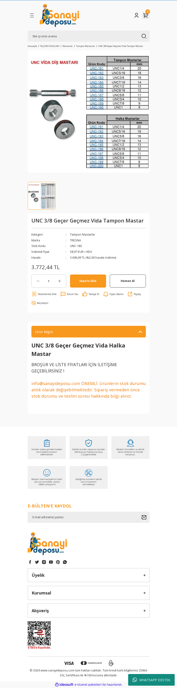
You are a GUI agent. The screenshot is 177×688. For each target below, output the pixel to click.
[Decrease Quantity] (38, 281)
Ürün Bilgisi (44, 331)
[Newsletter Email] (89, 517)
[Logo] (59, 15)
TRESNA (75, 240)
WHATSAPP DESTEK (151, 679)
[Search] (89, 36)
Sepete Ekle (88, 281)
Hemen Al (128, 281)
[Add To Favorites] (44, 294)
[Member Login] (136, 15)
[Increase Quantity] (59, 281)
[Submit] (145, 517)
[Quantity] (48, 281)
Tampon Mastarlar (82, 234)
